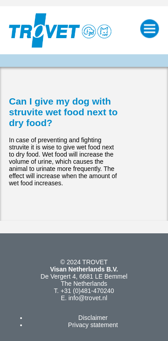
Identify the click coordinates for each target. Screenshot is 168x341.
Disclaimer (93, 317)
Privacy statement (93, 324)
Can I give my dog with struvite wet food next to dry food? (63, 112)
